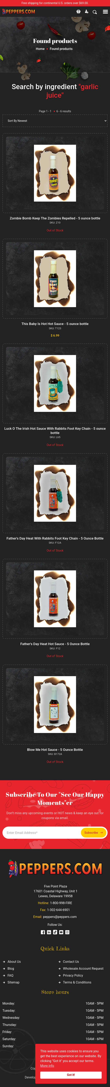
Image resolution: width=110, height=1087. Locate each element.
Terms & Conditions (77, 982)
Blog (11, 968)
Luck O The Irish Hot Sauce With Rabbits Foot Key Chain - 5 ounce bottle (55, 430)
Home (40, 49)
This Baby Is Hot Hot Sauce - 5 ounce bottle (55, 324)
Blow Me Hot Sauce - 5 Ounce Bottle (55, 750)
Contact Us (71, 962)
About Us (14, 962)
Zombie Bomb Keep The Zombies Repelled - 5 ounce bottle (55, 218)
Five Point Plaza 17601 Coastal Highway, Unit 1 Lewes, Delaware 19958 (55, 891)
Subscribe (93, 833)
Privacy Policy (73, 975)
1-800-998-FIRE (61, 903)
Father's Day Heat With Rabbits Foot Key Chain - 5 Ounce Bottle (55, 538)
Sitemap (14, 982)
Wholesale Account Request (83, 968)
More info (47, 1066)
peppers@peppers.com (60, 917)
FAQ (10, 975)
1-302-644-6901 (58, 910)
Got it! (71, 1075)
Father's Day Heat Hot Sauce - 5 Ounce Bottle (55, 644)
